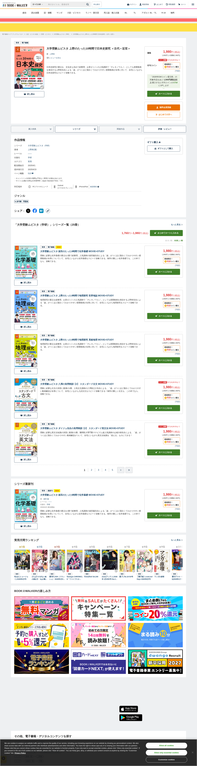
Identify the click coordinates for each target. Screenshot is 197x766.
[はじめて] (158, 4)
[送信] (88, 4)
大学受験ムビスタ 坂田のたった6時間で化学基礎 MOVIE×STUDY (72, 256)
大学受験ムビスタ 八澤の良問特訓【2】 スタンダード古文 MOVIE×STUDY (77, 389)
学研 (30, 162)
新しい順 (178, 245)
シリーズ (84, 134)
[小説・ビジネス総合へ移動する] (32, 39)
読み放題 (35, 13)
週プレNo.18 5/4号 (126, 582)
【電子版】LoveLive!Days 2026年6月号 (145, 583)
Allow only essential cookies (166, 753)
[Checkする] (42, 92)
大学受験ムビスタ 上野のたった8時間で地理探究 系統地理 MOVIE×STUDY (77, 345)
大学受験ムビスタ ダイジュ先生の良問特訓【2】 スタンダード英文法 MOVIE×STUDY (82, 433)
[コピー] (48, 216)
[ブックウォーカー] (14, 4)
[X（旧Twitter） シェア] (28, 216)
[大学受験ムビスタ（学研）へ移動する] (62, 39)
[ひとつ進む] (120, 475)
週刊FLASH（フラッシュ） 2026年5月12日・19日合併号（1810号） (57, 583)
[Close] (193, 752)
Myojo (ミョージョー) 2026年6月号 (21, 583)
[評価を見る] (54, 62)
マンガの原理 (159, 582)
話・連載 (48, 13)
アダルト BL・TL (149, 13)
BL (126, 13)
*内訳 (177, 76)
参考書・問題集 (21, 206)
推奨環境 (94, 192)
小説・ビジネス (74, 13)
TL (135, 13)
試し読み (29, 99)
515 (31, 178)
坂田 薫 (46, 504)
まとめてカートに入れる (166, 238)
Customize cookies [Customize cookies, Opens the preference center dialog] (166, 760)
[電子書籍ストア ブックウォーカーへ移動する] (12, 39)
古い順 (168, 245)
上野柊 (52, 59)
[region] (98, 752)
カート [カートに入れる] (163, 277)
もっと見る (177, 229)
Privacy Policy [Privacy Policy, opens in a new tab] (20, 753)
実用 (30, 166)
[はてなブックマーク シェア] (41, 216)
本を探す (96, 4)
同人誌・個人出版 (111, 13)
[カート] (181, 4)
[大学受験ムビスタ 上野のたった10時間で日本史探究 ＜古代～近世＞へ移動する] (94, 39)
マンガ (59, 13)
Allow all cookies (166, 745)
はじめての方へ (163, 119)
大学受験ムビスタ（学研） (39, 150)
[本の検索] (38, 4)
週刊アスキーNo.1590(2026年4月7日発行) (180, 583)
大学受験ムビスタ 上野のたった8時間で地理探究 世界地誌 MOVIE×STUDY (77, 300)
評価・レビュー (165, 134)
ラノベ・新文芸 (92, 13)
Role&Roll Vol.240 (91, 582)
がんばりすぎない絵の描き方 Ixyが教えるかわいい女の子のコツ (39, 583)
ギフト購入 (154, 147)
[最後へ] (129, 475)
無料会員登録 (163, 112)
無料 (172, 13)
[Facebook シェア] (35, 216)
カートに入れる (163, 98)
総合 (24, 13)
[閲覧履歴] (170, 4)
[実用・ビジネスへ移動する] (46, 39)
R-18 (164, 13)
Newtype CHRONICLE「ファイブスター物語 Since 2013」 (75, 583)
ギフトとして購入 (163, 153)
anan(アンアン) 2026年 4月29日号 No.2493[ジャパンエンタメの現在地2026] (109, 583)
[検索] (88, 4)
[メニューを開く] (193, 4)
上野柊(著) (32, 154)
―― (30, 158)
